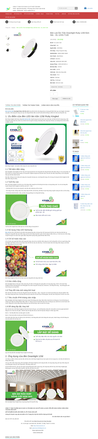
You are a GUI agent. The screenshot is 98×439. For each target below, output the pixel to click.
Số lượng (53, 90)
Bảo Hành (52, 82)
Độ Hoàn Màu (53, 66)
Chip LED (52, 61)
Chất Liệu (52, 72)
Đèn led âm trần (9, 111)
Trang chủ (8, 13)
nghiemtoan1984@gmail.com (39, 428)
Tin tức (57, 13)
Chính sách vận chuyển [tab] (50, 105)
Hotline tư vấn (66, 98)
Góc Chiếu (53, 69)
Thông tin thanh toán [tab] (31, 105)
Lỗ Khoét (52, 58)
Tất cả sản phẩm (29, 13)
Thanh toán (49, 13)
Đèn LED (7, 232)
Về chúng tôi (18, 13)
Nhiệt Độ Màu (53, 53)
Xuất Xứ (52, 77)
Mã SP (51, 42)
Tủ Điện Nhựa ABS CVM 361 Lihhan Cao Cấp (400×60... (86, 205)
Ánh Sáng (52, 50)
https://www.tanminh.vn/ (39, 425)
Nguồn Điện (53, 48)
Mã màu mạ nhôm (10, 17)
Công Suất (53, 45)
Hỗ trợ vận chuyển (73, 13)
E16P (81, 140)
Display (13, 27)
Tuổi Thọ (52, 80)
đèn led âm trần (26, 119)
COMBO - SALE (40, 13)
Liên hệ (64, 13)
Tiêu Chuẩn (53, 74)
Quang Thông (53, 64)
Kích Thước (53, 56)
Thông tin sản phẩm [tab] (13, 105)
